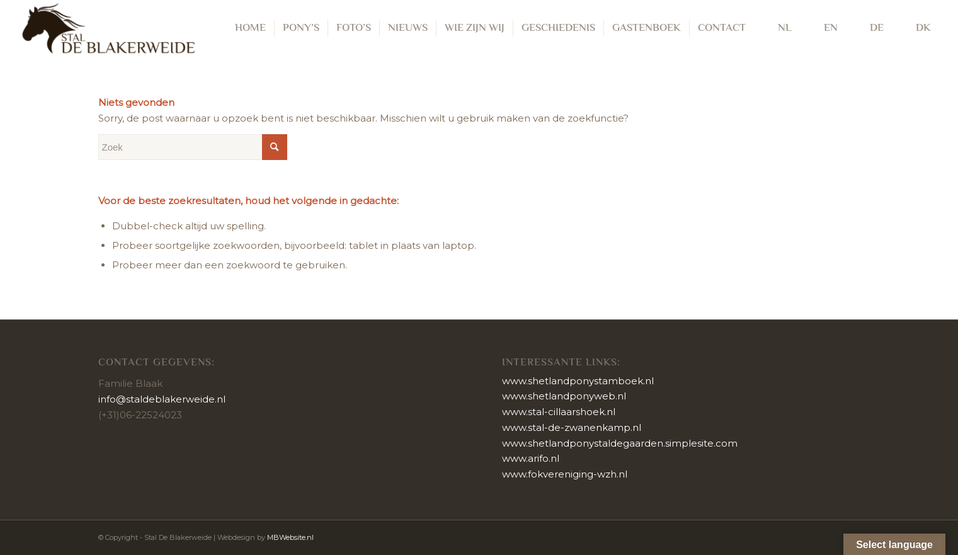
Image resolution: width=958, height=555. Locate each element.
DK (915, 28)
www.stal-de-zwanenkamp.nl (571, 427)
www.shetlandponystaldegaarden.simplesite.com (620, 443)
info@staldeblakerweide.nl (161, 399)
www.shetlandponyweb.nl (564, 396)
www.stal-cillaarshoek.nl (558, 412)
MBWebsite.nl (290, 537)
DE (869, 28)
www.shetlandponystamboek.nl (578, 381)
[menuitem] (250, 28)
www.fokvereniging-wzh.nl (564, 474)
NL (777, 28)
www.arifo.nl (530, 458)
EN (823, 28)
